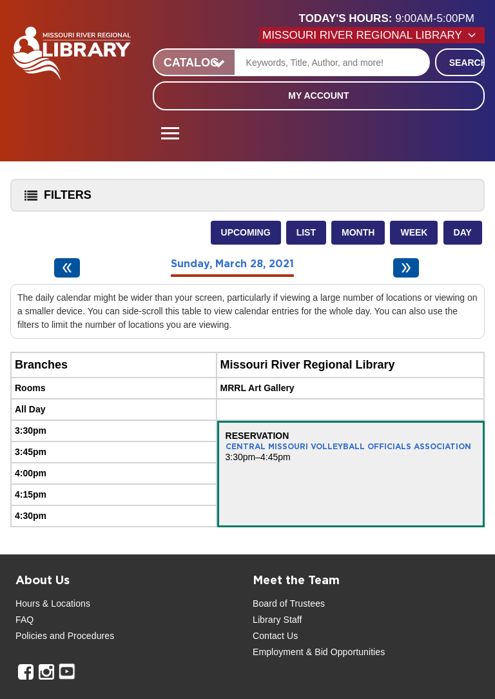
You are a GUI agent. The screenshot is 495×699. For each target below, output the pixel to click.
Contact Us (275, 636)
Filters (55, 199)
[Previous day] (67, 268)
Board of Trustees (289, 603)
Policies (31, 636)
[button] (392, 18)
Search (467, 62)
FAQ (24, 619)
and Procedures (80, 636)
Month (358, 232)
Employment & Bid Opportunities (319, 652)
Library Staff (277, 619)
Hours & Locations (52, 603)
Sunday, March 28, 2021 (232, 264)
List (306, 232)
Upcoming (246, 232)
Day (463, 232)
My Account (318, 95)
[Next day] (406, 268)
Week (413, 232)
